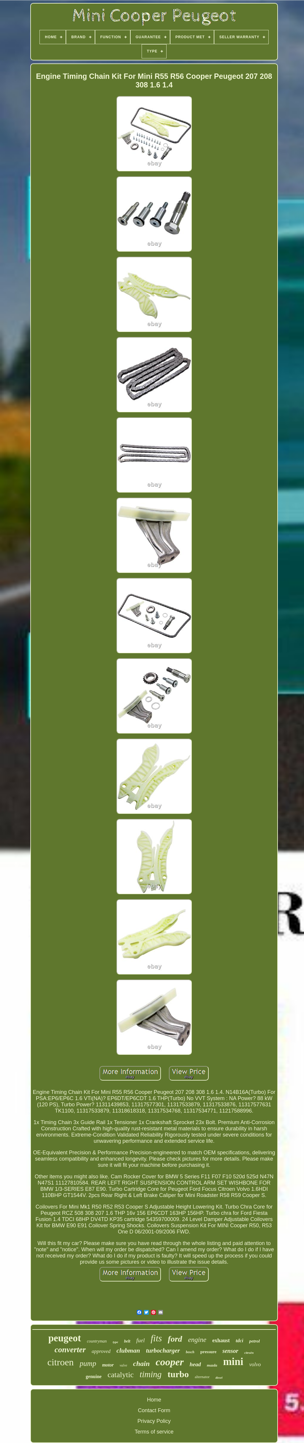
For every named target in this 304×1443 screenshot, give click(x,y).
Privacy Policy (154, 1421)
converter (70, 1349)
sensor (230, 1351)
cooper (169, 1361)
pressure (208, 1351)
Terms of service (153, 1432)
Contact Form (154, 1410)
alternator (202, 1377)
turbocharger (163, 1350)
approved (101, 1351)
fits (156, 1338)
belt (127, 1341)
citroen (60, 1362)
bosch (190, 1352)
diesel (219, 1377)
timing (151, 1374)
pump (88, 1363)
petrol (254, 1341)
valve (123, 1365)
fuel (140, 1340)
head (195, 1364)
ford (175, 1338)
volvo (255, 1364)
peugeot (64, 1338)
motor (108, 1364)
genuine (94, 1376)
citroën (249, 1352)
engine (197, 1339)
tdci (239, 1340)
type (115, 1342)
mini (233, 1361)
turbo (178, 1374)
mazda (212, 1365)
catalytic (120, 1374)
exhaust (221, 1340)
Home (154, 1400)
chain (141, 1363)
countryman (97, 1341)
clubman (128, 1350)
